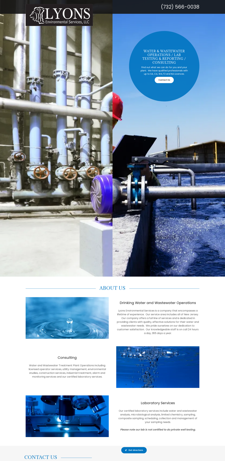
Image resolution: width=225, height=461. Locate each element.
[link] (88, 5)
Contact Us (164, 80)
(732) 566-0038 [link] (180, 6)
